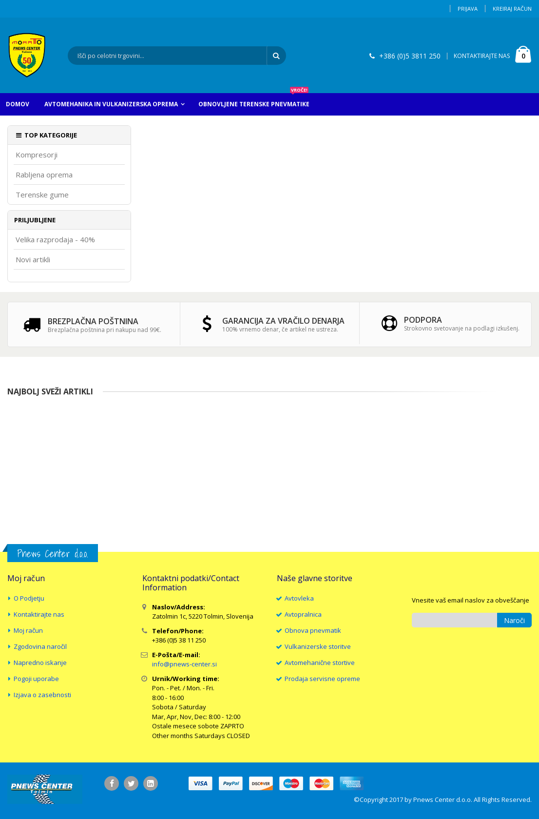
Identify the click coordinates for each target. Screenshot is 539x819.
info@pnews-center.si (184, 664)
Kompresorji (37, 154)
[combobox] (177, 55)
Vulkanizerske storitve (318, 646)
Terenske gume (42, 194)
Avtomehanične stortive (320, 662)
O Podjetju (29, 598)
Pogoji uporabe (36, 678)
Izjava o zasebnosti (42, 694)
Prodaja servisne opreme (322, 678)
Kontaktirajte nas (39, 614)
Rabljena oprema (44, 174)
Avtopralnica (303, 614)
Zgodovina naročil (40, 646)
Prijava (468, 8)
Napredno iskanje (40, 662)
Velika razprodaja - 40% (55, 239)
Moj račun (28, 630)
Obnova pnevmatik (313, 630)
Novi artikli (33, 259)
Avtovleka (299, 598)
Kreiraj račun (512, 8)
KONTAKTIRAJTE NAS (482, 56)
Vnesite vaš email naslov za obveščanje (470, 600)
